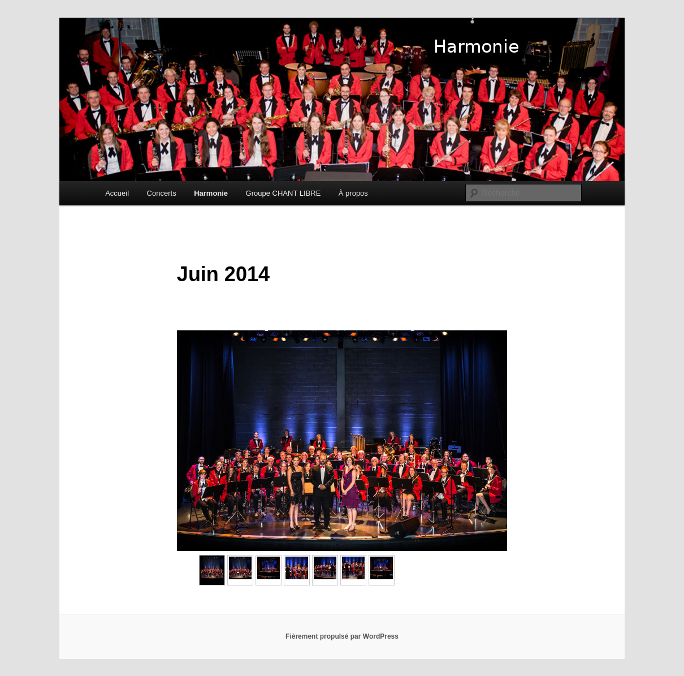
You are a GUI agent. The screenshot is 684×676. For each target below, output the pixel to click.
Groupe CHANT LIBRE (283, 193)
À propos (353, 193)
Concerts (161, 193)
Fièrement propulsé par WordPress (342, 636)
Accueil (117, 193)
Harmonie (211, 193)
